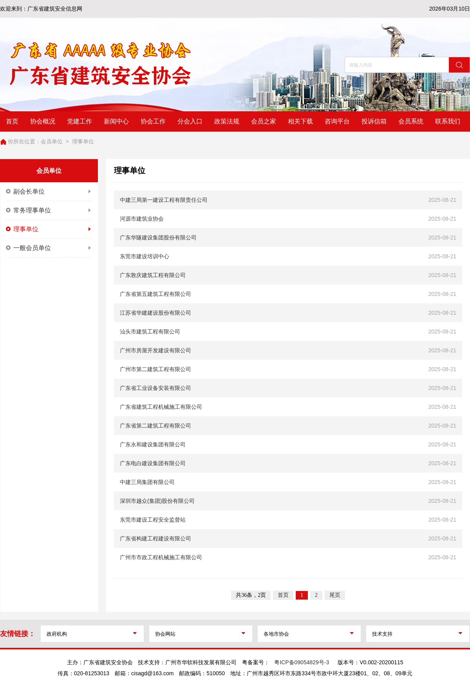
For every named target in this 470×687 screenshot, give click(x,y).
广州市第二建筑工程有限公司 (155, 369)
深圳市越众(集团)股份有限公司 (157, 501)
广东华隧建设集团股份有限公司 (158, 237)
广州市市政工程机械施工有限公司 (161, 557)
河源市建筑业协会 (142, 219)
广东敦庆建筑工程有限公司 (153, 275)
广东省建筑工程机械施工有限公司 (161, 407)
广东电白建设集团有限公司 (153, 463)
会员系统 (410, 121)
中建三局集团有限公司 (147, 482)
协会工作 (153, 121)
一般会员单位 (49, 248)
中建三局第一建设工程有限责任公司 (164, 200)
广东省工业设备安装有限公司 (155, 388)
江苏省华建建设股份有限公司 (155, 313)
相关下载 (300, 121)
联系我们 (447, 121)
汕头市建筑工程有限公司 (150, 331)
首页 (12, 121)
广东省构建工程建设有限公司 (155, 538)
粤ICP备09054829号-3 (301, 662)
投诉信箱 (374, 121)
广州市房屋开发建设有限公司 (155, 350)
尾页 (334, 595)
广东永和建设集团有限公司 (153, 444)
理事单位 (83, 141)
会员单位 (52, 141)
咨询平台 (337, 121)
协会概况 (42, 121)
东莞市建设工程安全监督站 (153, 520)
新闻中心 (116, 121)
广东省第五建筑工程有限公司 (155, 294)
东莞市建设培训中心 (144, 256)
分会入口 (189, 121)
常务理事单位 (49, 210)
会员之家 (263, 121)
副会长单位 (49, 191)
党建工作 (79, 121)
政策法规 (226, 121)
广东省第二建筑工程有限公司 (155, 425)
